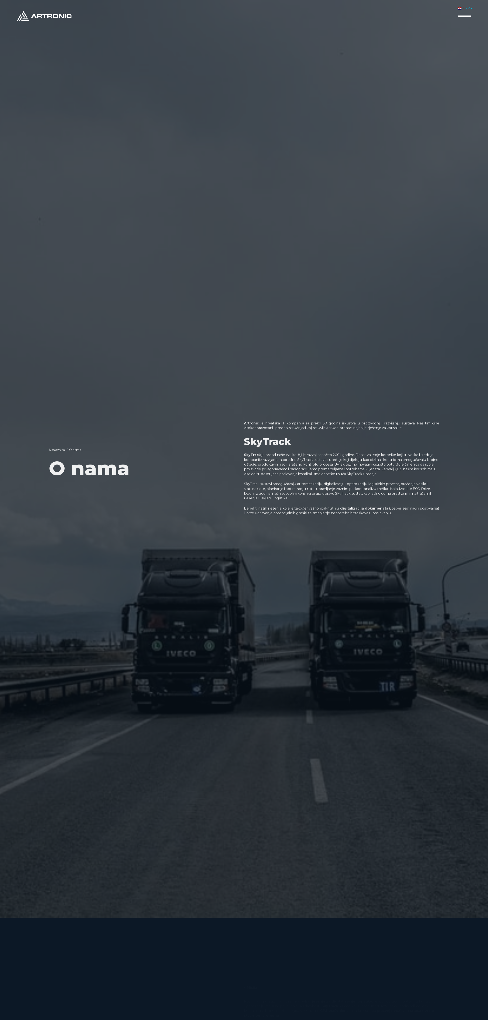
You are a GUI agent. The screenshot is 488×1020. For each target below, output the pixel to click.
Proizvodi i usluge (372, 10)
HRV (464, 8)
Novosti (402, 10)
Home (323, 10)
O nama (342, 10)
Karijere (423, 10)
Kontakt (443, 10)
